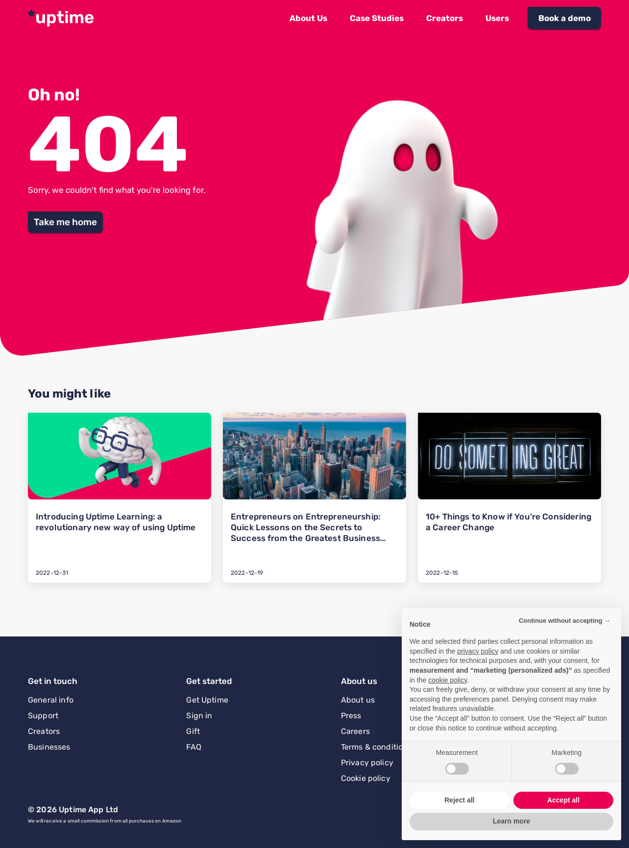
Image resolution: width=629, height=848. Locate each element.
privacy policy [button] (477, 651)
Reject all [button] (459, 800)
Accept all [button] (563, 800)
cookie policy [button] (447, 680)
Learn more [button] (511, 821)
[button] (308, 18)
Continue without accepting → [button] (564, 620)
